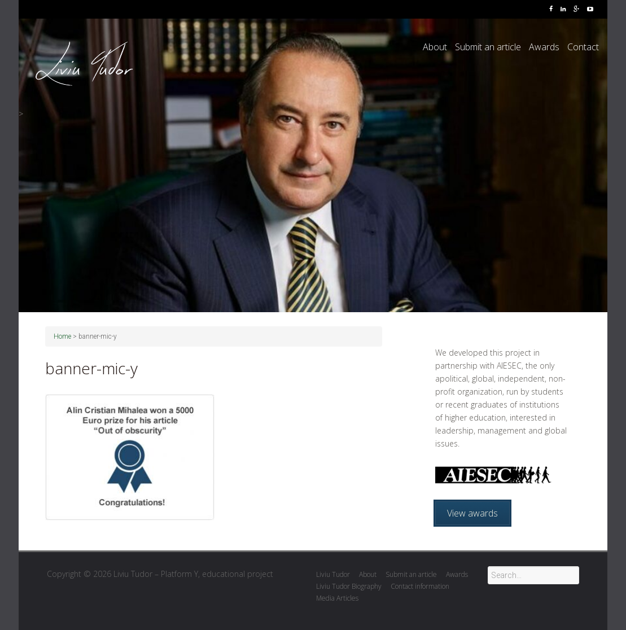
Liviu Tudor (333, 574)
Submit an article (488, 47)
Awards (544, 47)
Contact (583, 47)
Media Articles (337, 598)
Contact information (420, 586)
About (435, 47)
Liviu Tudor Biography (349, 586)
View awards (472, 513)
